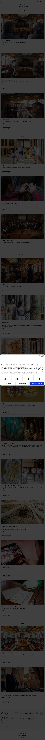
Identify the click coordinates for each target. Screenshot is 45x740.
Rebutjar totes (8, 383)
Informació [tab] (37, 359)
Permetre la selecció (22, 383)
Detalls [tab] (22, 359)
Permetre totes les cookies (37, 383)
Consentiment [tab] (7, 359)
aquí (6, 373)
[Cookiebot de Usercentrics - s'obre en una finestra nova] (39, 356)
